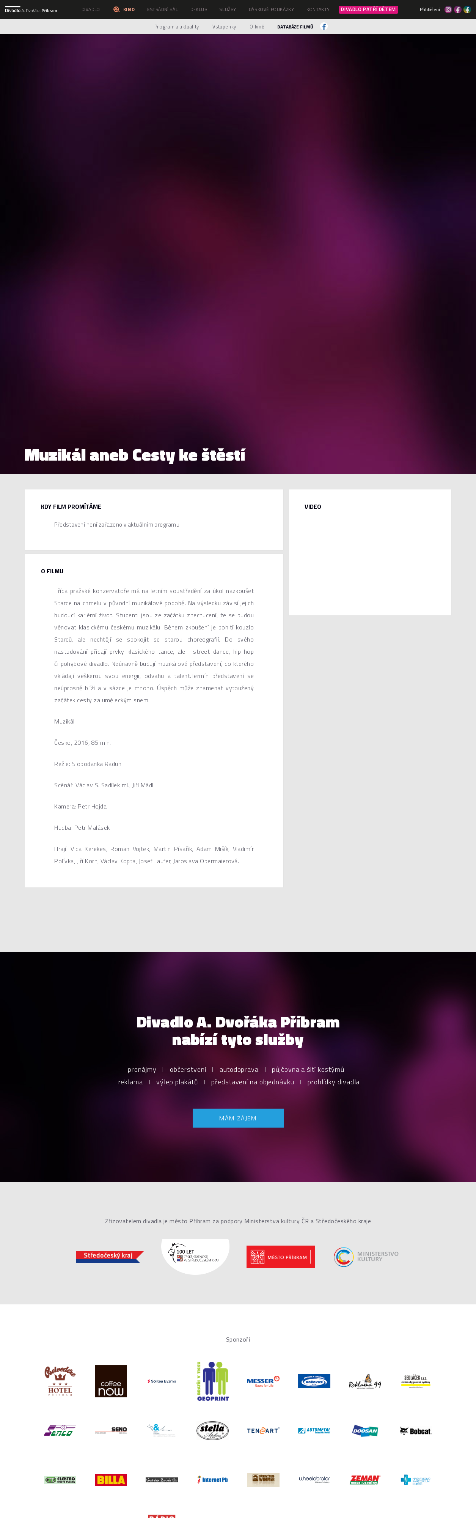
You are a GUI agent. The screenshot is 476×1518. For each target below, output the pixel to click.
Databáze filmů (295, 26)
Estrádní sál (162, 9)
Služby (228, 9)
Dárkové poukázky (271, 9)
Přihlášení (430, 9)
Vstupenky (224, 26)
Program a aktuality (176, 26)
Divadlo (91, 9)
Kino (124, 9)
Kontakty (318, 9)
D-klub (198, 9)
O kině (257, 26)
